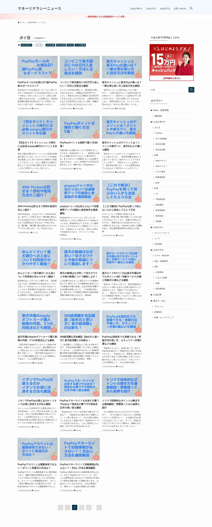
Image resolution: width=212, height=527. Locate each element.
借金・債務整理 (161, 261)
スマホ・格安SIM (161, 256)
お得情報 (159, 272)
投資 (156, 188)
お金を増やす (26, 45)
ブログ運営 (160, 172)
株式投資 (159, 216)
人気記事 (157, 294)
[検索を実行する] (191, 90)
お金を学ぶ (158, 227)
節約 (156, 267)
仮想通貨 (159, 205)
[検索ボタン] (191, 8)
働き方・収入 (159, 301)
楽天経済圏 (50, 45)
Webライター (161, 166)
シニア (157, 239)
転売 (157, 183)
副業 (156, 155)
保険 (157, 283)
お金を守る (158, 250)
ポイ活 (157, 128)
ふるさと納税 (161, 278)
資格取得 (158, 312)
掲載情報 (158, 116)
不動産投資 (160, 199)
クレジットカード (162, 233)
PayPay (70, 45)
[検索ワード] (172, 90)
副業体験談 (160, 177)
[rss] (192, 1)
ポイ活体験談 (80, 45)
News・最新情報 (161, 110)
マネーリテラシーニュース (39, 8)
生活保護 (158, 244)
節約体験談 (160, 289)
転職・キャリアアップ (163, 318)
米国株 (158, 221)
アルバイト (159, 306)
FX (157, 194)
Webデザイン (161, 161)
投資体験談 (160, 210)
